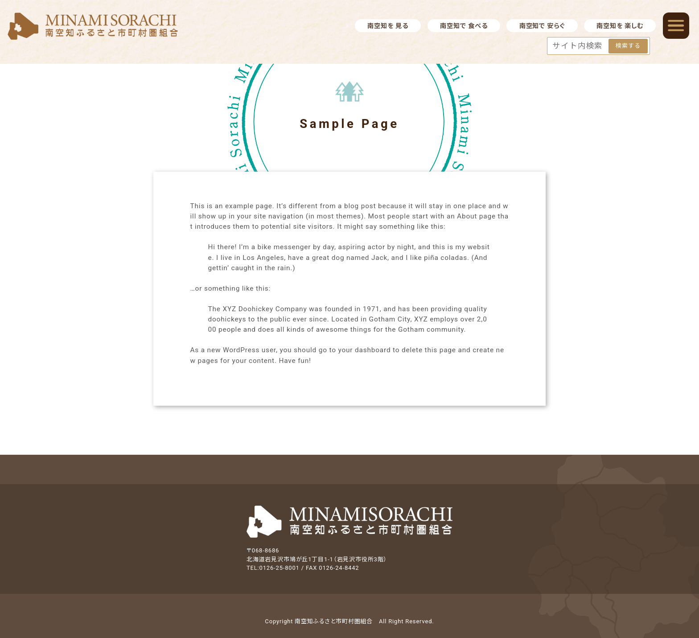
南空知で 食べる (463, 25)
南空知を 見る (387, 25)
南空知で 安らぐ (542, 25)
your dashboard (364, 350)
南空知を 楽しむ (619, 25)
